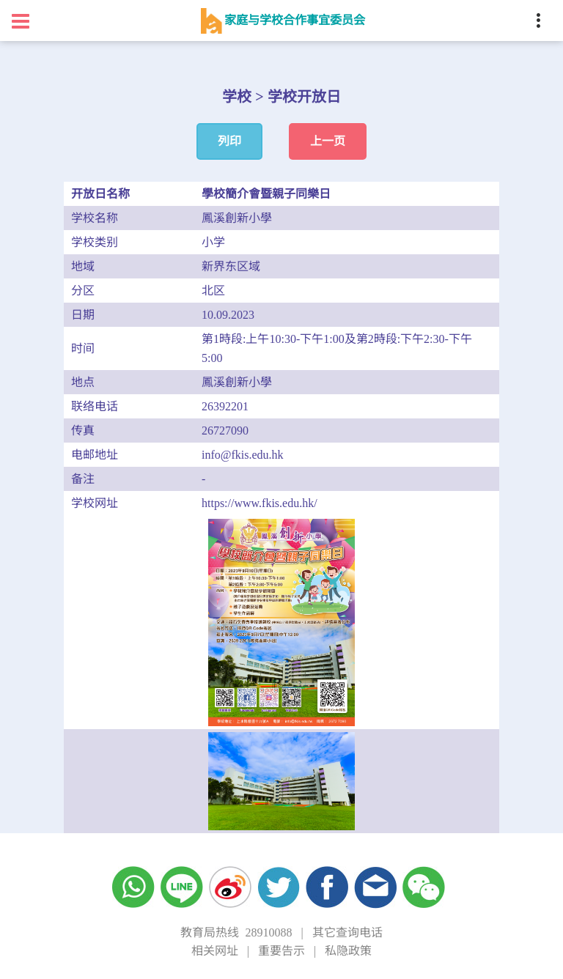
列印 (229, 141)
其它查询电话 (347, 932)
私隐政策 (348, 951)
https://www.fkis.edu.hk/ (259, 503)
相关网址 (214, 951)
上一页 (327, 141)
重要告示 (281, 951)
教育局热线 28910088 (236, 932)
